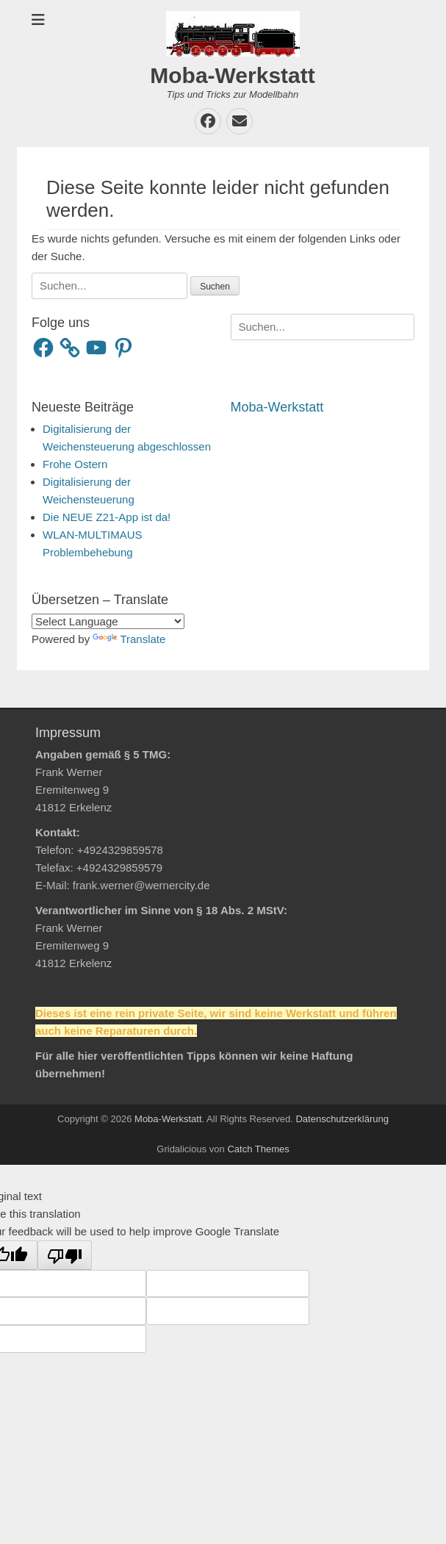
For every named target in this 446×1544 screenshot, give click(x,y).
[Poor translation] (64, 1255)
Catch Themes (258, 1149)
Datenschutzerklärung (341, 1118)
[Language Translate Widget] (108, 621)
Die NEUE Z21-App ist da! (106, 517)
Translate (129, 639)
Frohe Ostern (75, 464)
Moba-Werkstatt (232, 75)
